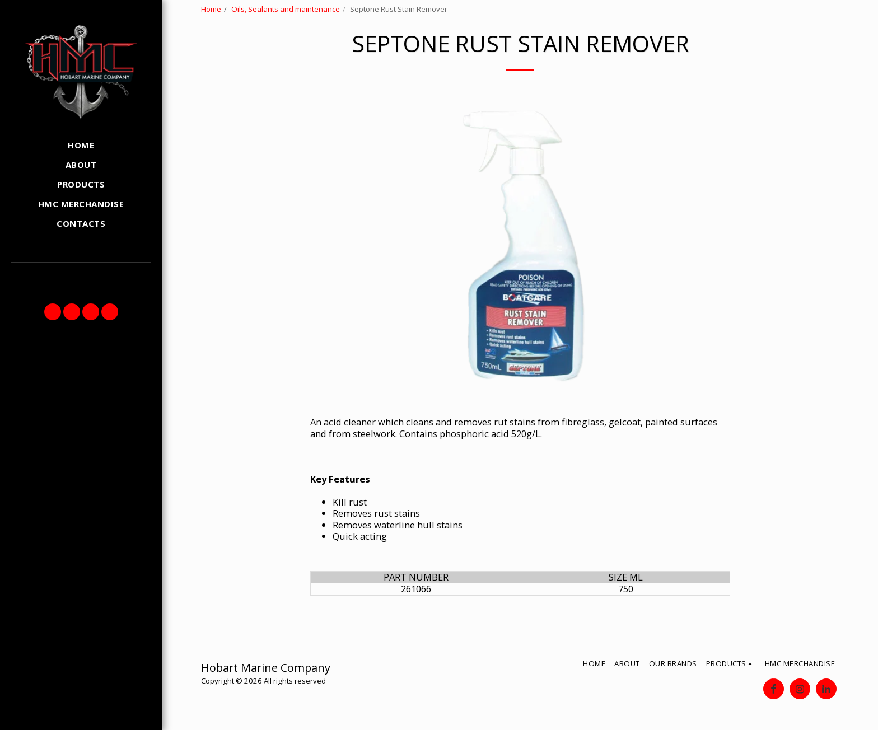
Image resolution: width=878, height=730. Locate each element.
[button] (52, 311)
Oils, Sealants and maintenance (285, 9)
